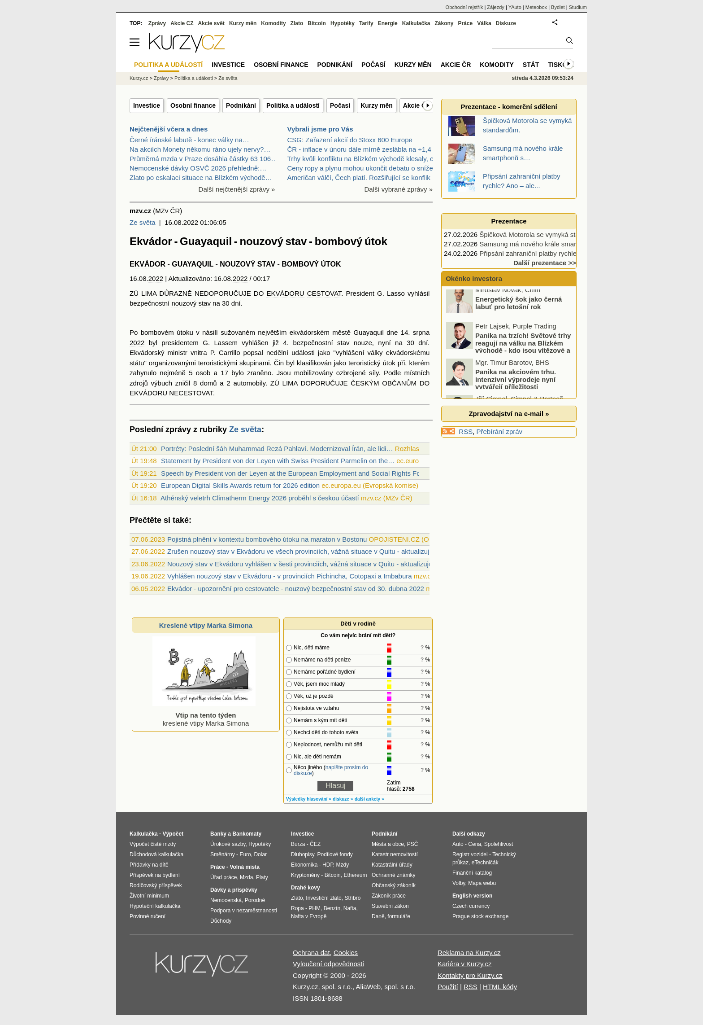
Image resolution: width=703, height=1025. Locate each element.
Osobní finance (193, 105)
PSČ (412, 844)
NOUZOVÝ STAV (247, 264)
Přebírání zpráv (500, 431)
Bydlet (558, 7)
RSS (466, 431)
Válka (484, 23)
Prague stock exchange (480, 916)
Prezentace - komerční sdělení (508, 106)
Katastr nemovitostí (395, 854)
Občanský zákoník (394, 885)
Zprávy (157, 23)
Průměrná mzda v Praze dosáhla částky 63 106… (204, 158)
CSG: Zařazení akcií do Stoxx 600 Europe (349, 140)
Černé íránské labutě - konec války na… (189, 140)
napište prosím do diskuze (331, 770)
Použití (448, 986)
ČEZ (315, 844)
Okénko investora (473, 278)
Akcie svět (211, 23)
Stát (531, 64)
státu (137, 363)
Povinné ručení (147, 916)
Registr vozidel (470, 854)
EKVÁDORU (285, 293)
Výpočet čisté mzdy (153, 844)
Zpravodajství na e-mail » (509, 413)
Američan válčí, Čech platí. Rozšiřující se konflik (358, 177)
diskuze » (343, 799)
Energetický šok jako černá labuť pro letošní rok (518, 307)
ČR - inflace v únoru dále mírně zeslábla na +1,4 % (363, 149)
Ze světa (143, 222)
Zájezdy (495, 7)
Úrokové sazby (227, 844)
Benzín (332, 908)
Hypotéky (342, 23)
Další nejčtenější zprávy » (237, 189)
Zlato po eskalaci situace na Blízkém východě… (201, 177)
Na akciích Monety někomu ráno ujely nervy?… (200, 149)
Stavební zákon (390, 906)
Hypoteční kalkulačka (155, 906)
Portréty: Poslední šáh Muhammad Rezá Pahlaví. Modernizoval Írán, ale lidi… (277, 448)
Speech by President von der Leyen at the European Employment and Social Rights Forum (296, 473)
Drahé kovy (305, 888)
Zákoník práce (389, 896)
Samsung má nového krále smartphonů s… (543, 244)
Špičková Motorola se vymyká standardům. (543, 234)
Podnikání (241, 105)
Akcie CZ (181, 23)
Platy (262, 877)
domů (208, 383)
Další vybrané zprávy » (398, 189)
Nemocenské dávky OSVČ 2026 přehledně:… (198, 168)
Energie (388, 23)
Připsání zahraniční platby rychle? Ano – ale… (548, 253)
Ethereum (355, 875)
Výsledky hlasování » (308, 799)
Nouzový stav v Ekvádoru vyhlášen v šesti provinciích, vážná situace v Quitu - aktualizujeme (304, 564)
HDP (327, 865)
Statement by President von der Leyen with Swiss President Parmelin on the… (278, 460)
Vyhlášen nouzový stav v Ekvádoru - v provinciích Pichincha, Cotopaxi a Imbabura (289, 576)
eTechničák (485, 862)
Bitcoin (317, 23)
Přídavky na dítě (149, 865)
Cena (474, 844)
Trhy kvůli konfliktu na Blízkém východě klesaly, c (360, 158)
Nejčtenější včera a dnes (169, 129)
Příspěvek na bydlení (155, 875)
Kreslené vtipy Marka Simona (205, 625)
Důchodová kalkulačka (156, 854)
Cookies (346, 952)
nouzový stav (191, 303)
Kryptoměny (305, 875)
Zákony (443, 23)
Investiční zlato (323, 898)
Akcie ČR (416, 105)
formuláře (398, 916)
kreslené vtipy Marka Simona (204, 715)
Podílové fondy (334, 854)
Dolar (260, 854)
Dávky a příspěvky (233, 890)
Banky (218, 834)
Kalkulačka (416, 23)
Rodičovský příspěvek (156, 885)
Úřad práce (223, 877)
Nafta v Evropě (308, 916)
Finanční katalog (472, 873)
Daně (378, 916)
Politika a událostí (293, 105)
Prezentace (508, 221)
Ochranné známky (393, 875)
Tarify (366, 23)
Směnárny (222, 854)
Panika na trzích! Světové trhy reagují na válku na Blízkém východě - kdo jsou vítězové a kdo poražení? (509, 351)
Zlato (297, 23)
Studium (578, 7)
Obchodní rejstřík (464, 7)
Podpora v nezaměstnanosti (243, 910)
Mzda (246, 877)
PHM (314, 908)
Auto (458, 844)
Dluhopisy (302, 854)
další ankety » (369, 799)
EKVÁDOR (147, 264)
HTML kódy (500, 986)
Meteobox (536, 7)
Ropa (297, 908)
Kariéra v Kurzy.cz (465, 964)
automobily (249, 383)
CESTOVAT (324, 293)
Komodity (273, 23)
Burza (298, 844)
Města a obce (388, 844)
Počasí (340, 105)
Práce (465, 23)
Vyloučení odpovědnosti (328, 964)
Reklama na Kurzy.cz (469, 952)
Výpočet (172, 834)
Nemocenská (226, 900)
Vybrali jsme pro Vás (320, 129)
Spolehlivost (498, 844)
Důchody (220, 921)
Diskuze (506, 23)
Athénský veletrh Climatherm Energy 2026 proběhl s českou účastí (260, 498)
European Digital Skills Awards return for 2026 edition (240, 485)
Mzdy (342, 865)
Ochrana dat (311, 952)
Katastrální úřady (392, 865)
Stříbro (352, 898)
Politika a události (193, 78)
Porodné (255, 900)
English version (472, 896)
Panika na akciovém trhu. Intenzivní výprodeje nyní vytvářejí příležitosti (515, 383)
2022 (155, 278)
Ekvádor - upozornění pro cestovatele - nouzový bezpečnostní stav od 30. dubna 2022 (295, 588)
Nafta (349, 908)
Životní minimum (149, 896)
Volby (458, 883)
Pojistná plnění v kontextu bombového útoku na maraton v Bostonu (267, 539)
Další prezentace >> (544, 263)
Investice (146, 105)
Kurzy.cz (139, 78)
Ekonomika (304, 865)
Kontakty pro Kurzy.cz (470, 975)
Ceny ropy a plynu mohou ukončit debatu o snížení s (365, 168)
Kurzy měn (376, 105)
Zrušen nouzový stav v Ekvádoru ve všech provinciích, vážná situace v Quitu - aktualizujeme (305, 551)
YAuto (514, 7)
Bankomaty (246, 834)
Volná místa (244, 867)
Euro (245, 854)
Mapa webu (482, 883)
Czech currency (471, 906)
